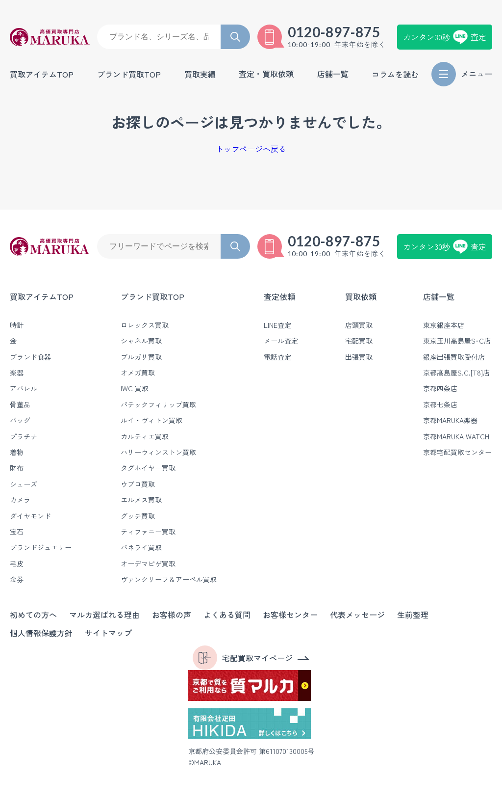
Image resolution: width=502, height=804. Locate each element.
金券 (17, 579)
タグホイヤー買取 (148, 468)
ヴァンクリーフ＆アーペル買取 (169, 579)
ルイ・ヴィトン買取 (151, 420)
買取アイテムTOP (42, 74)
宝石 (17, 531)
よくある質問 (227, 614)
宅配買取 (359, 341)
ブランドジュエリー (41, 547)
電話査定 (277, 357)
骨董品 (20, 404)
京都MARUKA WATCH (456, 436)
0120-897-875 (334, 32)
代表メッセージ (357, 614)
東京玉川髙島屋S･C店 (457, 341)
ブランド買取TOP (129, 74)
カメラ (20, 500)
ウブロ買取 (138, 484)
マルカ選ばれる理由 (104, 614)
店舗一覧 (438, 296)
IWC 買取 (135, 388)
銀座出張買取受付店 (454, 357)
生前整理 (412, 614)
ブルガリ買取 (141, 357)
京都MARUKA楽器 (450, 420)
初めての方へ (33, 614)
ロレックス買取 (145, 325)
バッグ (20, 420)
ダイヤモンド (30, 516)
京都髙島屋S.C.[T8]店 (456, 372)
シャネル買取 (141, 341)
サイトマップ (108, 633)
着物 (17, 452)
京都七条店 (440, 404)
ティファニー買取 (148, 531)
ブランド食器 (30, 357)
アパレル (23, 388)
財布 (17, 468)
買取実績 (200, 74)
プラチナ (23, 436)
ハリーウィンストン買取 (158, 452)
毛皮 (17, 563)
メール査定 (281, 341)
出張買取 (359, 357)
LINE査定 (277, 325)
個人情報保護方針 (41, 633)
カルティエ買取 (145, 436)
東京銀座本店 (443, 325)
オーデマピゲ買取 (148, 563)
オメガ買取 (138, 372)
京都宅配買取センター (457, 452)
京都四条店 (440, 388)
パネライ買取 (141, 547)
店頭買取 (359, 325)
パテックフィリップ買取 (158, 404)
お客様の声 (171, 614)
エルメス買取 (141, 500)
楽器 (17, 372)
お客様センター (290, 614)
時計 (17, 325)
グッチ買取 (138, 516)
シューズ (23, 484)
